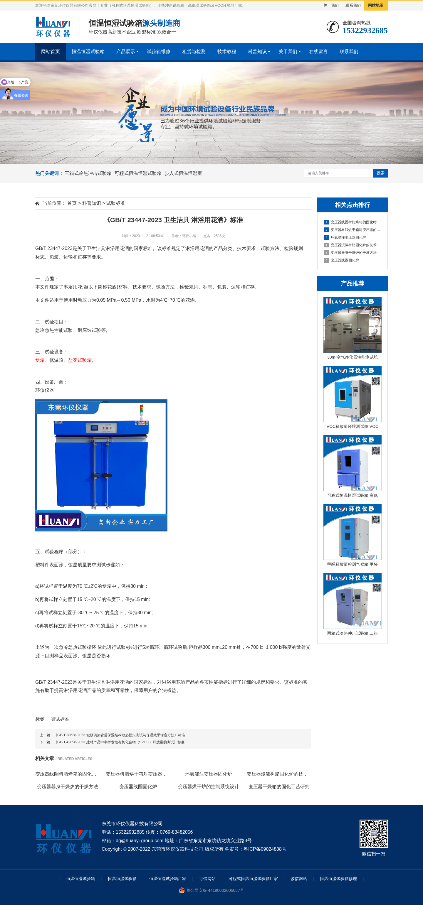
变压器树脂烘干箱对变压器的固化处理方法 (353, 229)
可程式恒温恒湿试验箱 (138, 173)
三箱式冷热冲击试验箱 (88, 173)
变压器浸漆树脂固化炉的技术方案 (353, 245)
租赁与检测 (194, 51)
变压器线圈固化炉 (341, 260)
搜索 (381, 173)
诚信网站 (299, 878)
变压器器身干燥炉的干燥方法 (350, 252)
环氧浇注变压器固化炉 (345, 237)
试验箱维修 (158, 51)
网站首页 (50, 51)
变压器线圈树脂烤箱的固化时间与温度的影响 (353, 222)
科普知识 (257, 51)
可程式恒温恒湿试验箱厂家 (253, 878)
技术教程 (226, 51)
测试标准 (60, 719)
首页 (72, 203)
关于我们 (331, 5)
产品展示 (125, 51)
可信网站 (207, 878)
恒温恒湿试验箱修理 (338, 878)
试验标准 (115, 203)
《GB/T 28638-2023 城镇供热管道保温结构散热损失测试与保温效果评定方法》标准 (119, 735)
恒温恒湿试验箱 (88, 51)
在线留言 (318, 51)
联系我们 (353, 5)
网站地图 (375, 5)
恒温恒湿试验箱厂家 (167, 878)
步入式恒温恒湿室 (183, 173)
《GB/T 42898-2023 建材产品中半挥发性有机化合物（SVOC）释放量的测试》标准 (119, 742)
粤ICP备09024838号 (265, 849)
